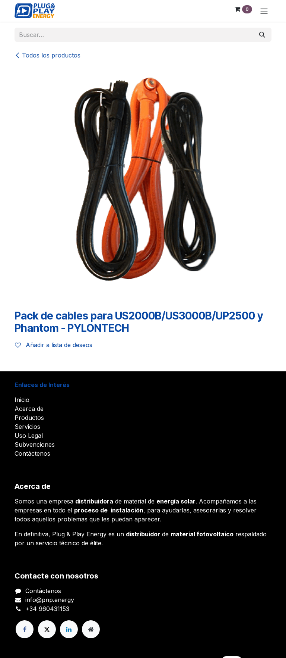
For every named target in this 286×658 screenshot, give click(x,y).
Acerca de (29, 408)
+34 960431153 (47, 608)
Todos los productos (47, 55)
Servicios (27, 426)
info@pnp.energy (49, 600)
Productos (29, 417)
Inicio (22, 399)
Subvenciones (35, 444)
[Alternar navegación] (264, 11)
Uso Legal (29, 435)
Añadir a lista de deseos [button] (53, 345)
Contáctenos (32, 453)
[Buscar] (262, 35)
